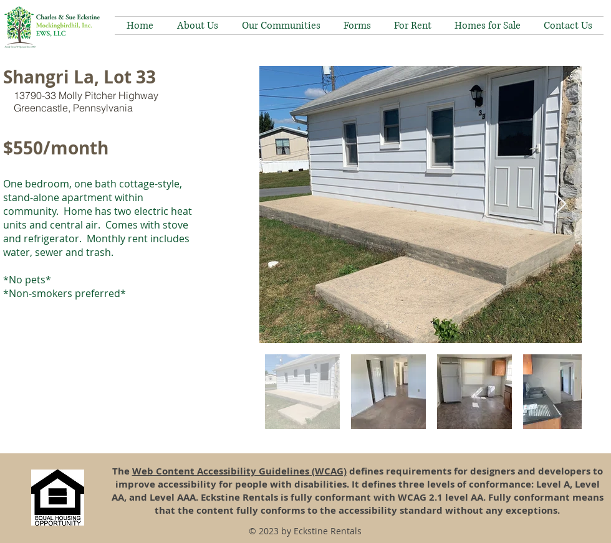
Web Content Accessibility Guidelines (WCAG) (239, 471)
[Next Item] (560, 204)
